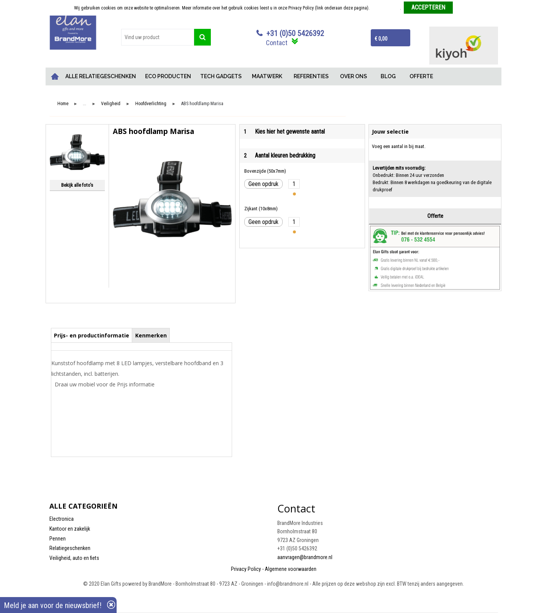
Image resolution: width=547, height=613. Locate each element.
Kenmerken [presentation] (151, 335)
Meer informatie (385, 8)
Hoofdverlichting (150, 103)
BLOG (388, 76)
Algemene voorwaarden (290, 569)
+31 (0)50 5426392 (295, 33)
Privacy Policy (246, 569)
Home (55, 76)
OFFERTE (421, 76)
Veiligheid (110, 103)
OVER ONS (353, 76)
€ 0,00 (381, 39)
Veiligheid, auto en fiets (74, 558)
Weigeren (464, 8)
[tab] (92, 335)
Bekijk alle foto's (77, 185)
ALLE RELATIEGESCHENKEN (100, 76)
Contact (277, 43)
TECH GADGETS (221, 76)
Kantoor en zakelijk (69, 529)
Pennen (57, 539)
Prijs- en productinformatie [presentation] (91, 335)
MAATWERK (267, 76)
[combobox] (157, 37)
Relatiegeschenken (69, 548)
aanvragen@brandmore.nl (304, 557)
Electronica (61, 519)
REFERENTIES (311, 76)
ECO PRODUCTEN (168, 76)
